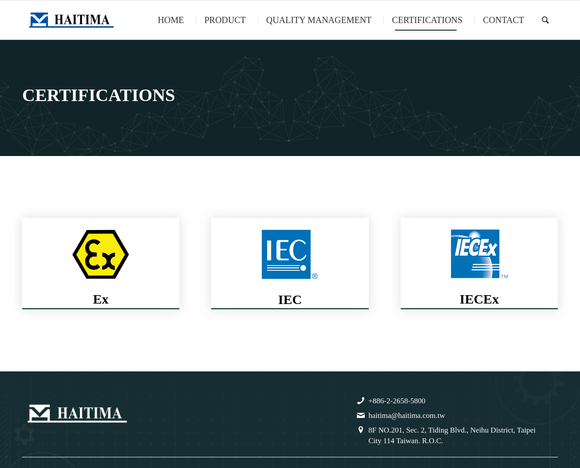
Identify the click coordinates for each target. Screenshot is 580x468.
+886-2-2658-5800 (397, 401)
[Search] (545, 19)
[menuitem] (170, 19)
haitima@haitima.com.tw (406, 415)
